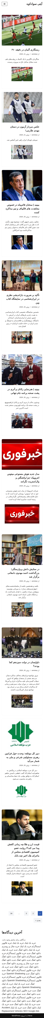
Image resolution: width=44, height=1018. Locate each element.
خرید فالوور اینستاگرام (16, 953)
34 (11, 913)
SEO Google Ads (31, 1011)
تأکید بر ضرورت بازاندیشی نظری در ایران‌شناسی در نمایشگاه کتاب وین (22, 299)
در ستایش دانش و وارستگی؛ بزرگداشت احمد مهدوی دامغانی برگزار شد (23, 573)
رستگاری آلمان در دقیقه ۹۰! (25, 49)
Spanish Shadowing (15, 973)
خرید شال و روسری (10, 946)
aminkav (35, 54)
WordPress (16, 1016)
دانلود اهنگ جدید (21, 950)
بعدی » (37, 920)
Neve (30, 1016)
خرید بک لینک (30, 943)
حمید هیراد (16, 994)
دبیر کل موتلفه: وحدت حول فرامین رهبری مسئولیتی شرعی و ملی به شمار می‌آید (22, 757)
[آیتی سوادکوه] (34, 4)
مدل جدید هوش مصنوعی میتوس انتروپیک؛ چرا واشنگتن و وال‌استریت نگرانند (23, 478)
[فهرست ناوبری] (4, 4)
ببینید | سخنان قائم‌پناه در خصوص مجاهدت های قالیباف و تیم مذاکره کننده (22, 209)
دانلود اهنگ (6, 956)
